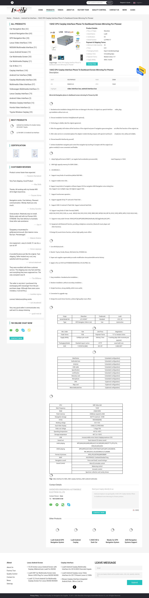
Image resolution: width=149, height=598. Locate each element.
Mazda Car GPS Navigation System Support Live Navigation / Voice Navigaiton (112, 541)
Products (50, 10)
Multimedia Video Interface (20, 84)
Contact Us (114, 10)
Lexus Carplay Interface (19, 94)
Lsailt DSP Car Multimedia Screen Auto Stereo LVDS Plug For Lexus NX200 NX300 (43, 574)
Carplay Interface (16, 70)
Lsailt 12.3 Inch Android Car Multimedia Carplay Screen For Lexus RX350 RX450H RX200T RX (43, 580)
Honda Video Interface (19, 107)
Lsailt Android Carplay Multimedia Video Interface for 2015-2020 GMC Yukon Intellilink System (76, 541)
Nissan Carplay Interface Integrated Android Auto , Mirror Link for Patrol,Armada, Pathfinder (74, 580)
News (124, 10)
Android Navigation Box (19, 33)
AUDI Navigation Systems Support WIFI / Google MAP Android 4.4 (131, 541)
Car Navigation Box (17, 29)
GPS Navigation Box (18, 38)
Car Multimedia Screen (19, 57)
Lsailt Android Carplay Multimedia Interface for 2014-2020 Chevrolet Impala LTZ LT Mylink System (76, 568)
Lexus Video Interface (18, 43)
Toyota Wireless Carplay (19, 112)
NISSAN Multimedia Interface (21, 47)
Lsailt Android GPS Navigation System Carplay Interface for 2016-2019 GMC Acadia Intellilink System (57, 541)
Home (40, 10)
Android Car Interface (28, 18)
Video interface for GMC (60, 479)
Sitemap (10, 584)
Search (109, 2)
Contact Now (92, 64)
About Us (70, 10)
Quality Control (99, 10)
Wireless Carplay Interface (20, 103)
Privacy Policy (34, 595)
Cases (132, 10)
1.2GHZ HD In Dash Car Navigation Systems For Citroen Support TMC (94, 541)
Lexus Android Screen (18, 52)
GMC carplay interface (74, 479)
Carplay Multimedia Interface (21, 80)
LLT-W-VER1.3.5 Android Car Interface (28, 132)
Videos (60, 10)
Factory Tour (83, 10)
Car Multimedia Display (19, 61)
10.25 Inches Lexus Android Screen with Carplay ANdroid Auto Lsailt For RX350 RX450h (42, 568)
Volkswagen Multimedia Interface (23, 89)
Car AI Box (14, 66)
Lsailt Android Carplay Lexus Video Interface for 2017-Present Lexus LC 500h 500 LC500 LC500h (77, 574)
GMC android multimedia (89, 479)
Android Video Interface (19, 98)
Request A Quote (125, 2)
